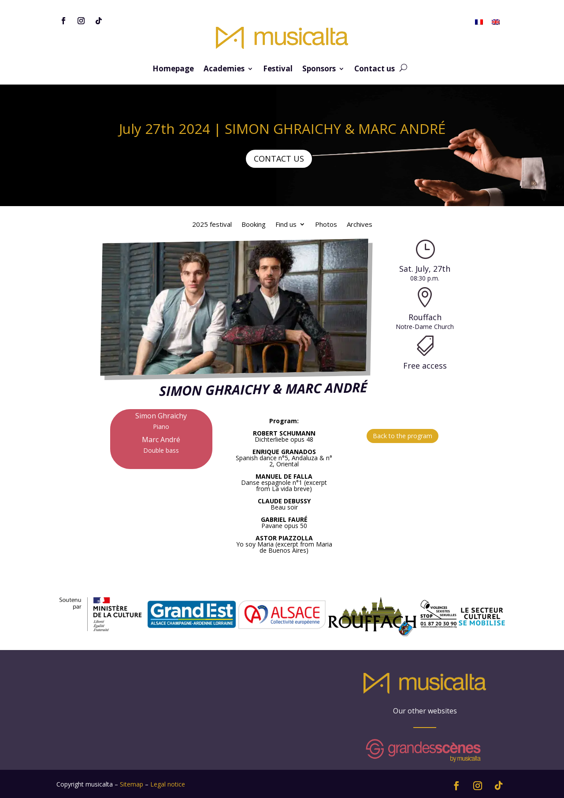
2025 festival (212, 225)
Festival (278, 70)
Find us (286, 225)
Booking (253, 225)
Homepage (173, 70)
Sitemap (131, 784)
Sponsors (319, 70)
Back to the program (402, 436)
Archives (359, 225)
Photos (326, 225)
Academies (224, 70)
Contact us (374, 70)
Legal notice (167, 784)
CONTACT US (279, 158)
